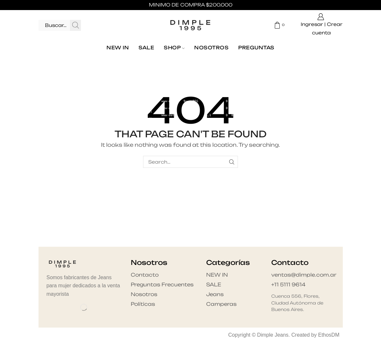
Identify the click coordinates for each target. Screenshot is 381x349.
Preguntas (256, 48)
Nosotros (211, 48)
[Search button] (75, 25)
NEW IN (117, 48)
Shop (174, 48)
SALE (146, 48)
